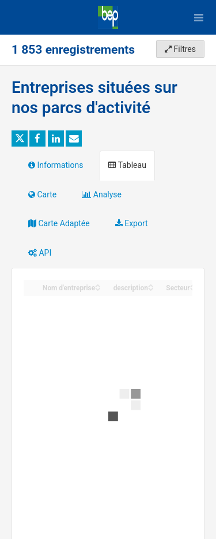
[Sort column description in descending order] (151, 288)
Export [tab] (131, 223)
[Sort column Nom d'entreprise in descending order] (98, 288)
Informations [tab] (55, 165)
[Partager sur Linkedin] (56, 138)
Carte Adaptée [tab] (59, 223)
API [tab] (39, 252)
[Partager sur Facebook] (37, 138)
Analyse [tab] (102, 194)
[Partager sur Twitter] (20, 138)
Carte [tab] (42, 194)
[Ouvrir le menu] (198, 17)
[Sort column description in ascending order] (151, 285)
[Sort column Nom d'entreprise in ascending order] (98, 285)
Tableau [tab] (127, 165)
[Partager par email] (74, 138)
